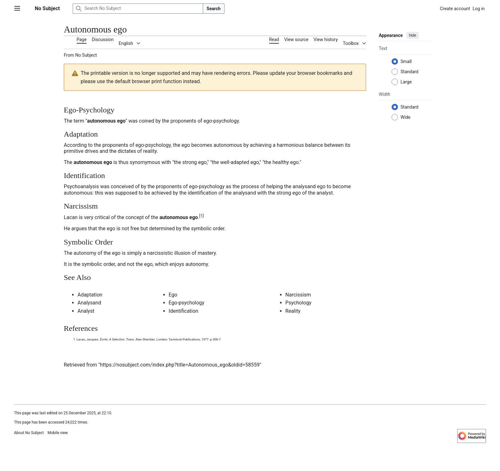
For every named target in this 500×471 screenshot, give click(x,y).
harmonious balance (300, 145)
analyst (324, 193)
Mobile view (58, 433)
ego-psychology (221, 121)
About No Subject (29, 433)
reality (150, 151)
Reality (293, 311)
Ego (173, 295)
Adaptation (89, 295)
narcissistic (160, 253)
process (250, 186)
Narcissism (298, 295)
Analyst (85, 311)
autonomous (227, 145)
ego (185, 145)
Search (214, 8)
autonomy (85, 253)
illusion (182, 253)
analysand (304, 186)
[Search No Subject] (138, 9)
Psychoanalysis (81, 186)
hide (412, 35)
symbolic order (207, 228)
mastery (207, 253)
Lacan (70, 217)
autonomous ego (106, 121)
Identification (183, 311)
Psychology (298, 303)
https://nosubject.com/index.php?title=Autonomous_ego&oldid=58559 (179, 365)
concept (134, 217)
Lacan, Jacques (87, 339)
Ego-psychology (186, 303)
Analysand (89, 303)
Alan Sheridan (145, 339)
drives (91, 151)
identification (202, 193)
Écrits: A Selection (112, 339)
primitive (73, 151)
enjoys (177, 264)
